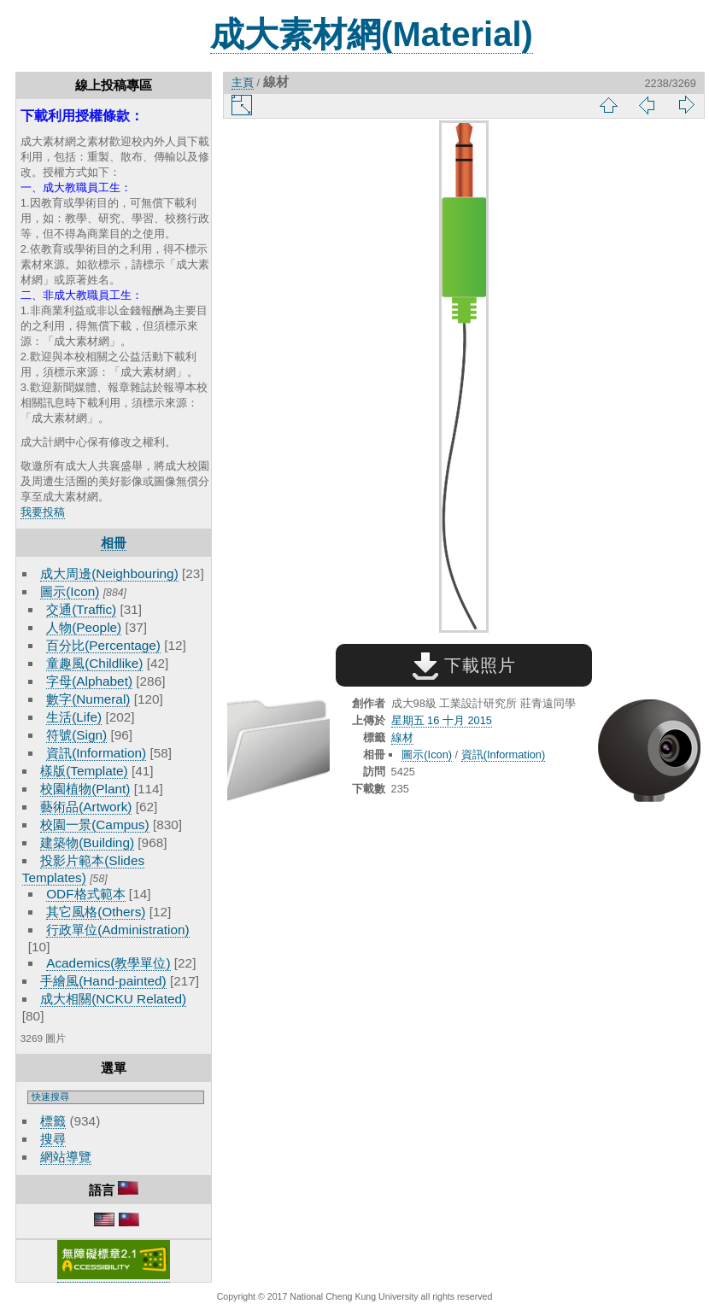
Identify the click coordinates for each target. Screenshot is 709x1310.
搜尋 (53, 1139)
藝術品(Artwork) (86, 806)
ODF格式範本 (85, 893)
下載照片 (464, 665)
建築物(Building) (87, 842)
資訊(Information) (96, 753)
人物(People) (83, 627)
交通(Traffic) (81, 609)
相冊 (113, 542)
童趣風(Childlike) (94, 663)
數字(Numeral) (88, 699)
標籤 (53, 1121)
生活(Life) (74, 717)
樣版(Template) (84, 770)
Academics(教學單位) (108, 963)
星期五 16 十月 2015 (441, 720)
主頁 (242, 82)
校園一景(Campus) (94, 824)
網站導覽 (65, 1156)
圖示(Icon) (69, 591)
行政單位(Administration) (118, 929)
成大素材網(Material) (371, 34)
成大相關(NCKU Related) (113, 998)
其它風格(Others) (95, 911)
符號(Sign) (76, 735)
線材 (402, 737)
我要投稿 (43, 512)
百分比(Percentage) (103, 645)
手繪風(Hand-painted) (103, 981)
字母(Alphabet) (89, 681)
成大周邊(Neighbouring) (109, 573)
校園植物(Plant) (85, 788)
